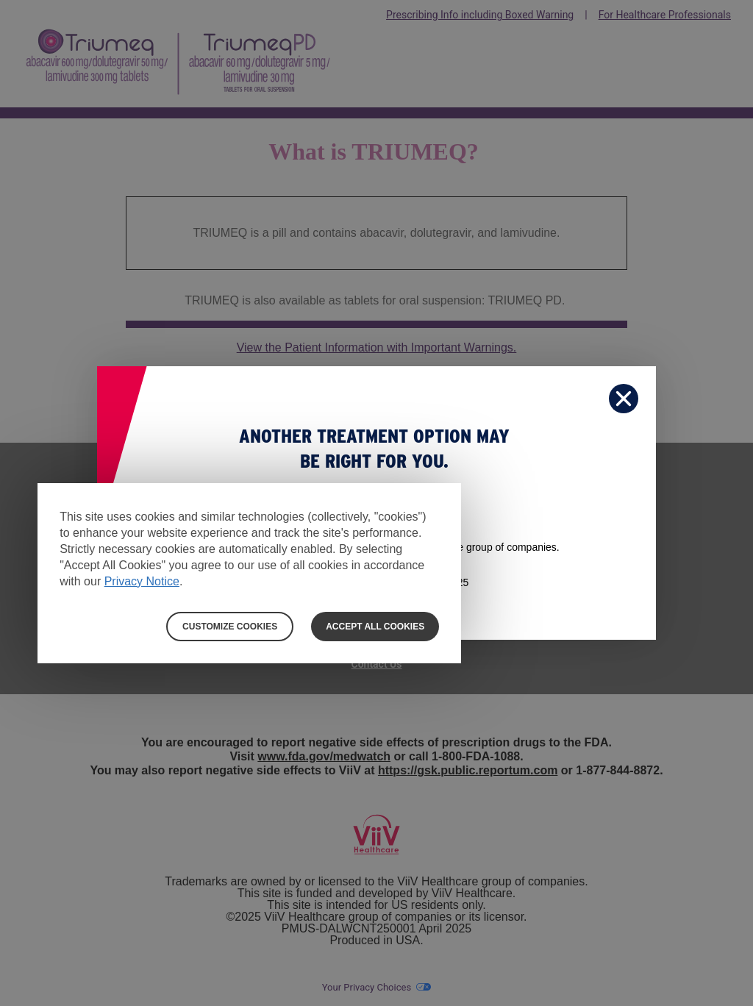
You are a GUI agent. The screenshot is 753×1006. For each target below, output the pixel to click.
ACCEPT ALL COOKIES (375, 626)
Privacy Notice (141, 581)
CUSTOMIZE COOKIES (229, 626)
